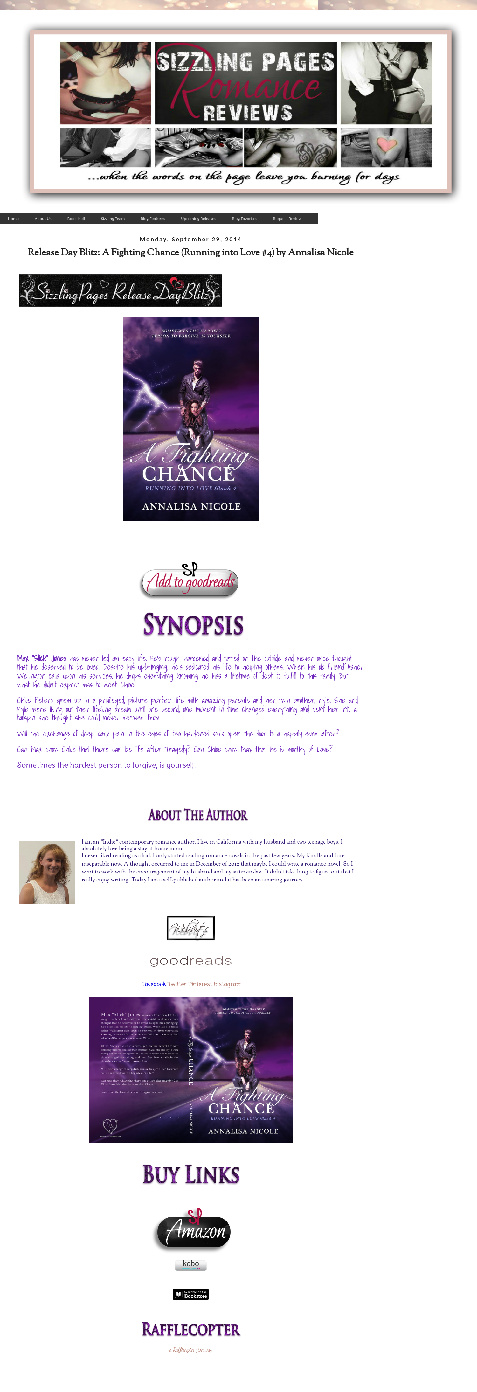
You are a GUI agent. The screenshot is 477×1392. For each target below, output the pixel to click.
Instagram (227, 984)
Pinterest (200, 984)
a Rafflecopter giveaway (190, 1350)
